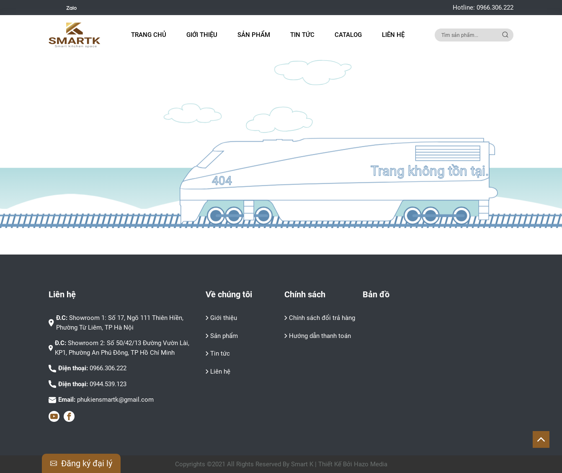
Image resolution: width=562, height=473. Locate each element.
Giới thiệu (201, 35)
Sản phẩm (253, 35)
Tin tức (302, 35)
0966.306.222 (495, 7)
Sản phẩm (224, 336)
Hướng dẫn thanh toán (320, 336)
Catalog (348, 35)
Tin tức (220, 353)
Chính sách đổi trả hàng (322, 318)
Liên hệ (393, 35)
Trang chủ (148, 35)
